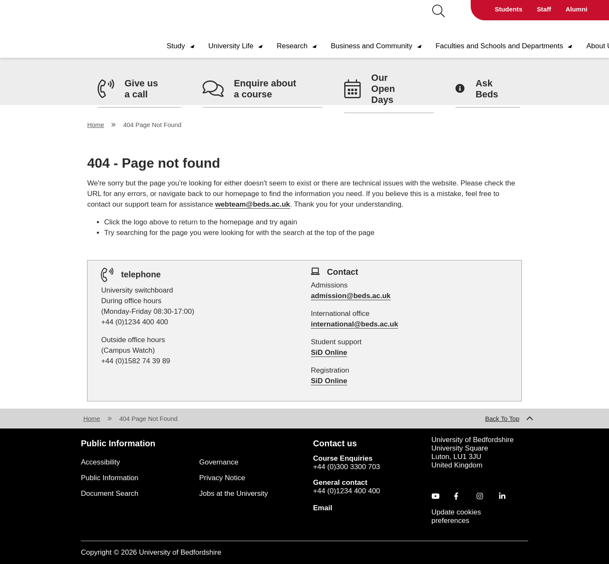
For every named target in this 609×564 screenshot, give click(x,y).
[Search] (426, 11)
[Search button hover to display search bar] (438, 12)
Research (300, 45)
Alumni (576, 9)
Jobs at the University (233, 493)
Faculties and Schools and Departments (507, 45)
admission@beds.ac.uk (351, 296)
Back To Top (502, 418)
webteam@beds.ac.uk (252, 204)
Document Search (109, 493)
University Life (239, 45)
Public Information (109, 478)
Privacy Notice (222, 478)
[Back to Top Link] (530, 418)
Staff (544, 9)
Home (95, 124)
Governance (219, 462)
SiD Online (329, 352)
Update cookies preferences (456, 516)
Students (508, 9)
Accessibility (100, 462)
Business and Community (379, 45)
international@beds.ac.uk (354, 324)
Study (184, 45)
